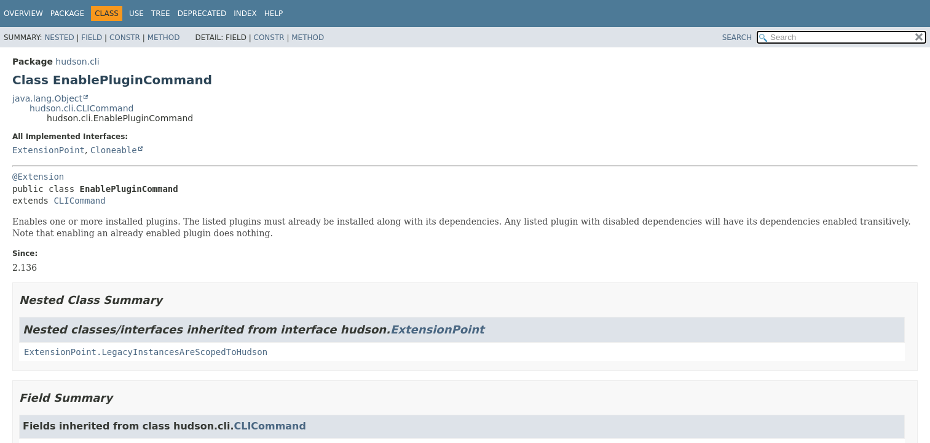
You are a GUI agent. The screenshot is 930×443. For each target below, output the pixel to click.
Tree (160, 13)
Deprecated (202, 13)
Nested (59, 37)
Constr (124, 37)
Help (273, 13)
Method (164, 37)
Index (245, 13)
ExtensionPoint (48, 150)
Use (136, 13)
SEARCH (737, 37)
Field (91, 37)
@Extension (38, 177)
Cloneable (113, 150)
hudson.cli (77, 61)
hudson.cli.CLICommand (81, 108)
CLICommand (79, 201)
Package (67, 13)
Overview (23, 13)
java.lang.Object (47, 98)
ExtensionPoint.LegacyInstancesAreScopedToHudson (145, 352)
